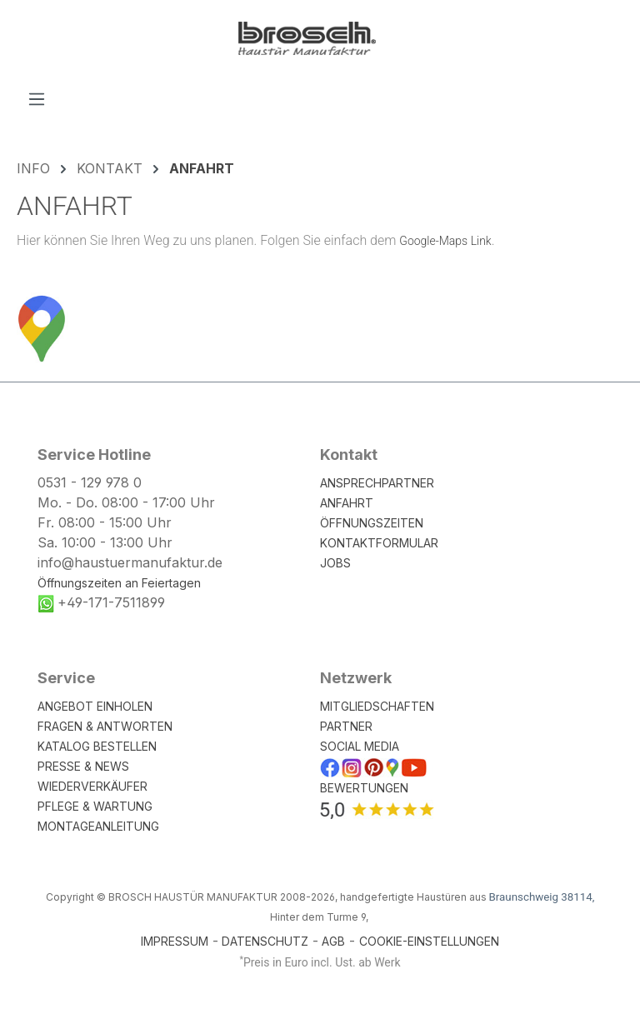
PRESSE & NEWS (83, 766)
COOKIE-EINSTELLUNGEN (429, 941)
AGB (333, 941)
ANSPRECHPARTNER (377, 483)
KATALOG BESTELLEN (97, 746)
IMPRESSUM (174, 941)
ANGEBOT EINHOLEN (95, 706)
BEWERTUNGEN (364, 788)
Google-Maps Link (445, 240)
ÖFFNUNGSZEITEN (371, 523)
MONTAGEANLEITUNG (98, 826)
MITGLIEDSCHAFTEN (377, 706)
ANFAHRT (346, 503)
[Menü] (37, 98)
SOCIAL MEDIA (359, 746)
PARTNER (346, 726)
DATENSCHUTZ (265, 941)
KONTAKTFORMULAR (379, 543)
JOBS (335, 563)
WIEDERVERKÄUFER (93, 786)
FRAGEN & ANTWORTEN (105, 726)
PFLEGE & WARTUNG (95, 806)
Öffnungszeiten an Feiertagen (119, 583)
